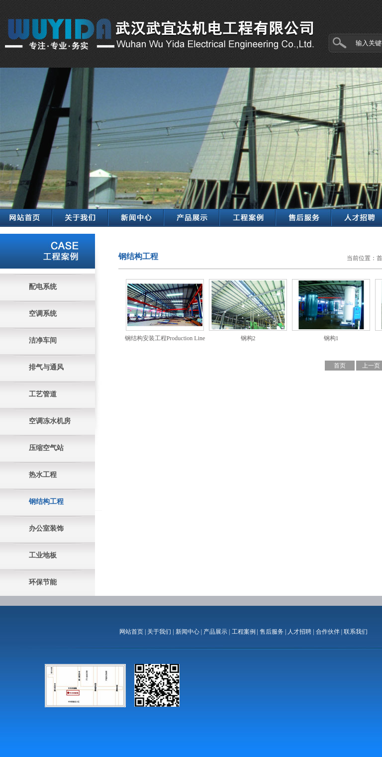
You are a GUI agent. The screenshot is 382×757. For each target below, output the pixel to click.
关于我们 (159, 631)
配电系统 (43, 286)
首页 (340, 365)
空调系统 (43, 313)
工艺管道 (43, 394)
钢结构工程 (46, 501)
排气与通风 (46, 367)
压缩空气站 (46, 448)
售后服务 (272, 631)
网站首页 (131, 631)
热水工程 (43, 474)
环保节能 (43, 582)
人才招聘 (299, 631)
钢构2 (248, 338)
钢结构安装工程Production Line (165, 338)
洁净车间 (43, 340)
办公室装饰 (46, 528)
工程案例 (244, 631)
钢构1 (331, 338)
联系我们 (356, 631)
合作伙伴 (328, 631)
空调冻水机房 (50, 421)
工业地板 (43, 555)
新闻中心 (187, 631)
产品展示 (215, 631)
